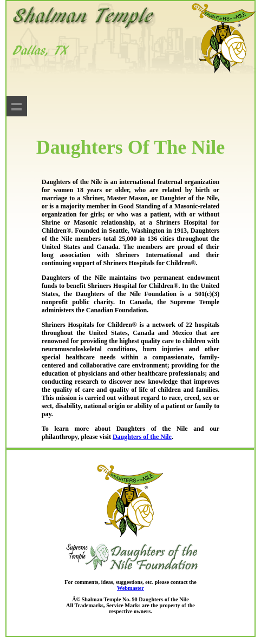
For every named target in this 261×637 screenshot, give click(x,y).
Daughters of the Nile (142, 437)
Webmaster (130, 588)
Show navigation (16, 106)
